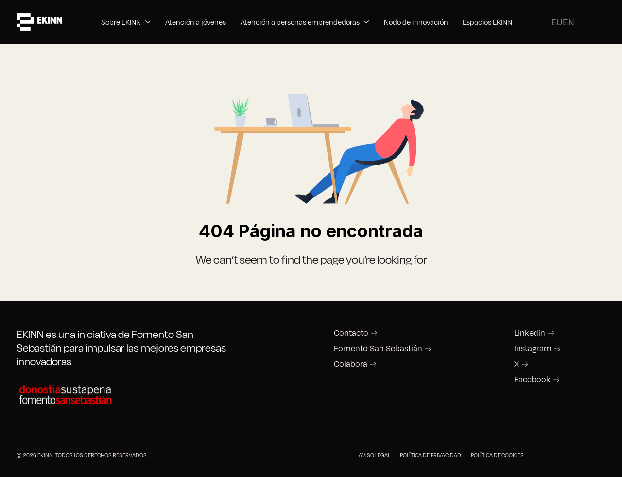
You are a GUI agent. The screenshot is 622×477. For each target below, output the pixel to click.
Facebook (532, 379)
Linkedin (529, 332)
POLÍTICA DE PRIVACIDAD (430, 455)
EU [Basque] (557, 22)
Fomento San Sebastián (378, 348)
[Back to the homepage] (39, 21)
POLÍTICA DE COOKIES (497, 455)
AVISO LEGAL (374, 455)
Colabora (350, 363)
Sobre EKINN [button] (126, 22)
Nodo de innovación (416, 22)
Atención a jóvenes (195, 22)
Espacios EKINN (487, 22)
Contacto (351, 332)
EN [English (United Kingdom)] (568, 22)
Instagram (533, 348)
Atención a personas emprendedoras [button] (305, 22)
